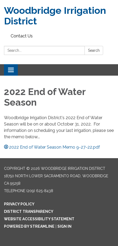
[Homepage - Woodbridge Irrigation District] (59, 15)
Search (94, 50)
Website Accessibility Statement (39, 219)
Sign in (64, 226)
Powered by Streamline (29, 226)
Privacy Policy (19, 204)
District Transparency (28, 211)
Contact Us (22, 35)
